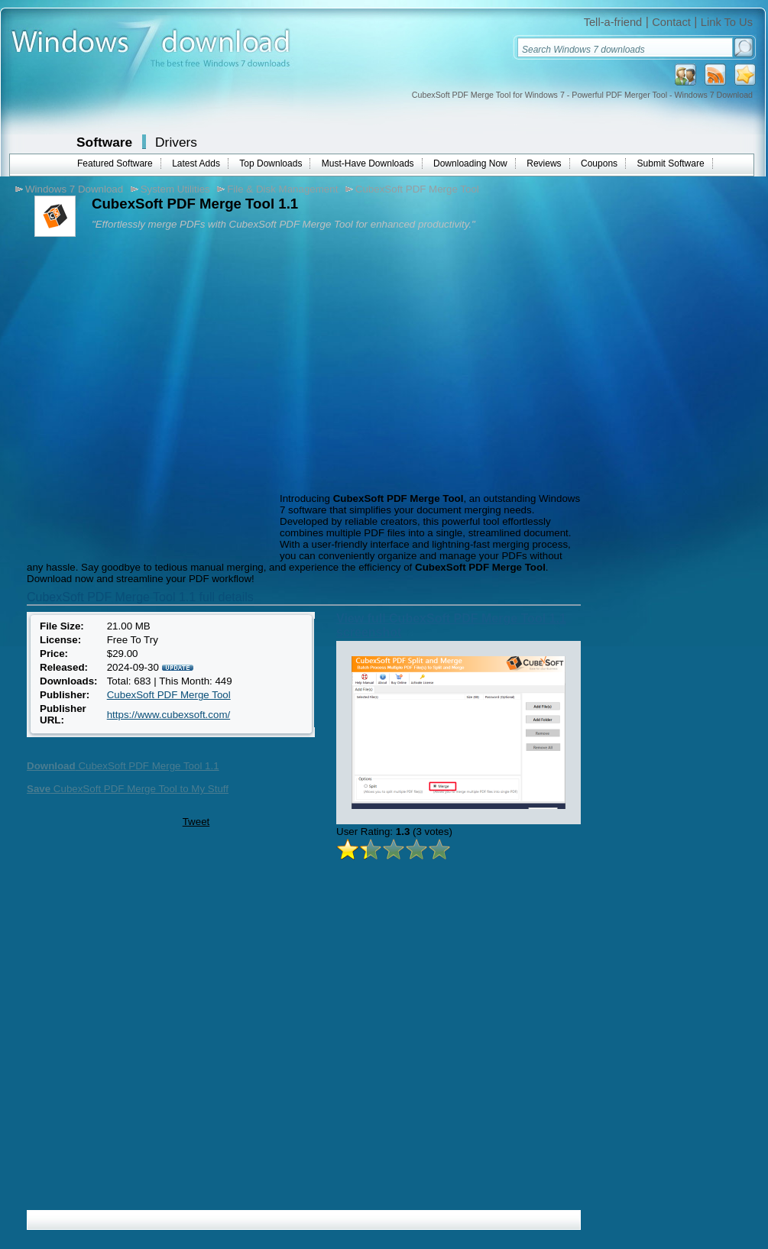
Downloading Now (470, 163)
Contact (671, 22)
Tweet (196, 821)
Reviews (544, 163)
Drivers (176, 142)
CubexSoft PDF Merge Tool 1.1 (123, 766)
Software (104, 142)
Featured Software (115, 163)
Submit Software (671, 163)
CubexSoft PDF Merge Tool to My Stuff (127, 788)
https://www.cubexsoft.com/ (168, 714)
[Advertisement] (150, 405)
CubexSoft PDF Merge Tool (417, 189)
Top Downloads (270, 163)
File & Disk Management (282, 189)
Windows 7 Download (74, 189)
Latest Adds (196, 163)
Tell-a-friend (613, 22)
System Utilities (175, 189)
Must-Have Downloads (368, 163)
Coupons (599, 163)
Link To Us (727, 22)
